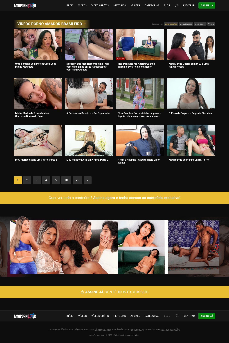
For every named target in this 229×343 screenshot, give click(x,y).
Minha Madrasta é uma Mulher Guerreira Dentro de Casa (32, 115)
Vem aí (211, 24)
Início (70, 5)
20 (77, 180)
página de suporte (103, 329)
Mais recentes (171, 24)
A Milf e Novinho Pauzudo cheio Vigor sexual (139, 161)
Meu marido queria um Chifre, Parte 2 (87, 159)
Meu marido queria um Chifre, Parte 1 (190, 159)
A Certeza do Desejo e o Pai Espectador (88, 113)
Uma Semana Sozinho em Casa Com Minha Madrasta (35, 65)
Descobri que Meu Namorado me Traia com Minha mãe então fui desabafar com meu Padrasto (87, 66)
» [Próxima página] (88, 180)
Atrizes (135, 5)
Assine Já (207, 5)
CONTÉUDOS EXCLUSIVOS (114, 292)
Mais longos (200, 24)
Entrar (188, 5)
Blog (167, 5)
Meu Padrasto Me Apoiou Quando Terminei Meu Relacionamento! (136, 65)
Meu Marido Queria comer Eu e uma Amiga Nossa (189, 65)
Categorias (152, 5)
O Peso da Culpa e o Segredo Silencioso (191, 113)
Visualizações (186, 24)
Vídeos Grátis (100, 5)
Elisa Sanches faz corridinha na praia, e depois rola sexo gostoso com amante (139, 115)
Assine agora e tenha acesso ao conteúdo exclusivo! (136, 198)
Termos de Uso (137, 329)
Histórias (119, 5)
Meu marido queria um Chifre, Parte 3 (36, 159)
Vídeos (82, 5)
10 (66, 180)
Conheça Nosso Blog (171, 329)
